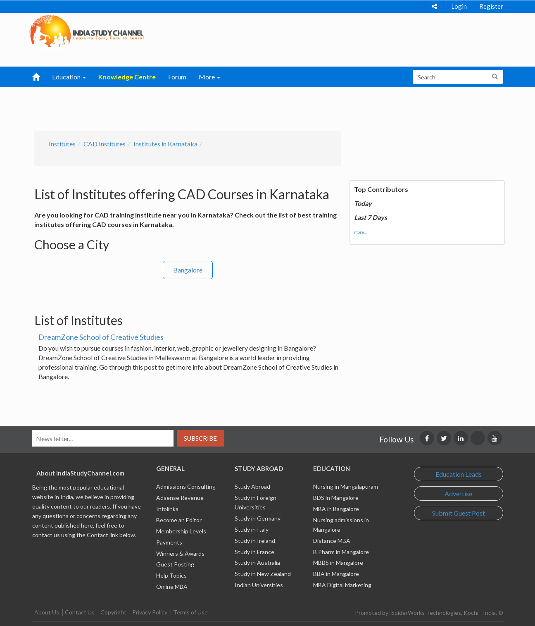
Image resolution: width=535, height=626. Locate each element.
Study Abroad (252, 486)
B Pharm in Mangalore (341, 551)
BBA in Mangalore (336, 573)
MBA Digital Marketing (342, 584)
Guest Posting (175, 564)
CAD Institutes (104, 144)
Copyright (113, 612)
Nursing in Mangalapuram (345, 486)
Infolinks (167, 508)
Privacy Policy (149, 612)
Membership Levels (181, 531)
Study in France (254, 551)
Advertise (458, 493)
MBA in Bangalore (336, 508)
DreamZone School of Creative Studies (101, 337)
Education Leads (458, 474)
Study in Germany (258, 518)
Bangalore (187, 270)
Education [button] (69, 77)
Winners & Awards (180, 553)
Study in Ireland (255, 540)
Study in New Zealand (263, 573)
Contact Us (80, 612)
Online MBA (172, 586)
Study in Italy (252, 529)
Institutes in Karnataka (165, 144)
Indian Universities (259, 584)
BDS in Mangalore (336, 497)
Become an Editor (179, 519)
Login (459, 6)
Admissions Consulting (186, 486)
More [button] (209, 77)
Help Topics (171, 575)
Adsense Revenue (180, 497)
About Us (46, 612)
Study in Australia (257, 562)
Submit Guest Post (458, 513)
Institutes (62, 144)
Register (491, 6)
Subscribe (200, 438)
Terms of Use (190, 612)
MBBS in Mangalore (338, 562)
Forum (177, 77)
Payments (169, 542)
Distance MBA (331, 540)
